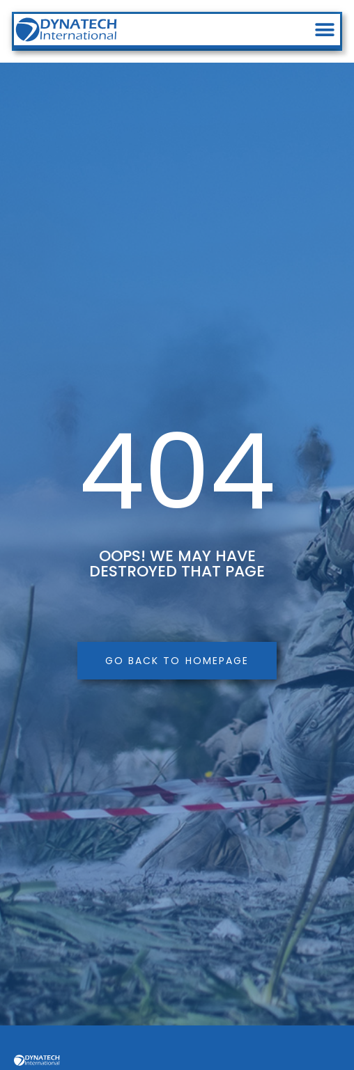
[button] (324, 29)
